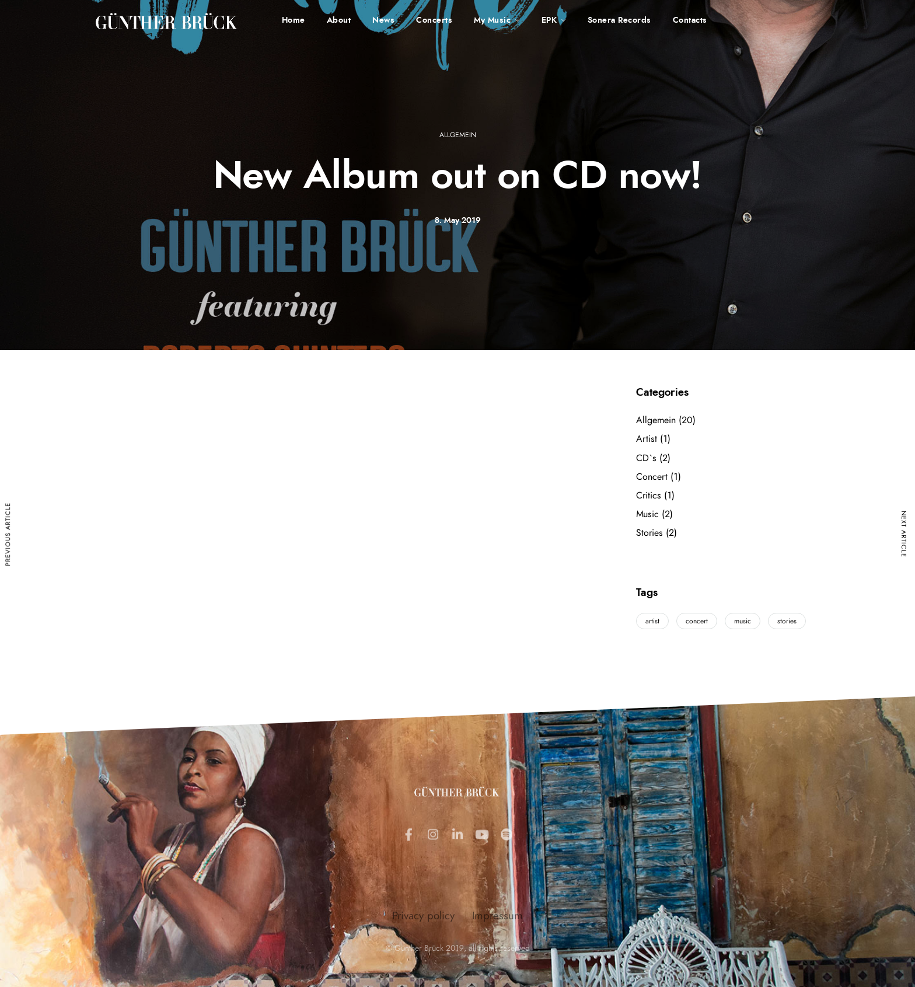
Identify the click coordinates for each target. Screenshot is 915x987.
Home (293, 20)
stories (787, 621)
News (383, 20)
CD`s (646, 458)
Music (647, 514)
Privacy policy (423, 962)
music (742, 621)
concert (697, 621)
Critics (648, 495)
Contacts (690, 20)
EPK (549, 20)
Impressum (497, 962)
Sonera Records (619, 20)
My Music (492, 20)
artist (652, 621)
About (339, 20)
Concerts (434, 20)
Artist (646, 439)
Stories (649, 533)
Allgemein (457, 134)
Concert (652, 477)
